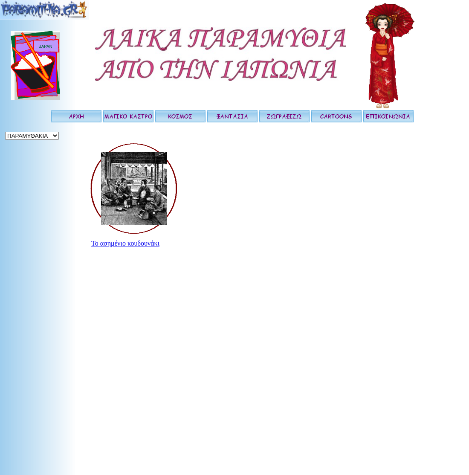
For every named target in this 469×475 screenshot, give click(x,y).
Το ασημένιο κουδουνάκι (125, 243)
